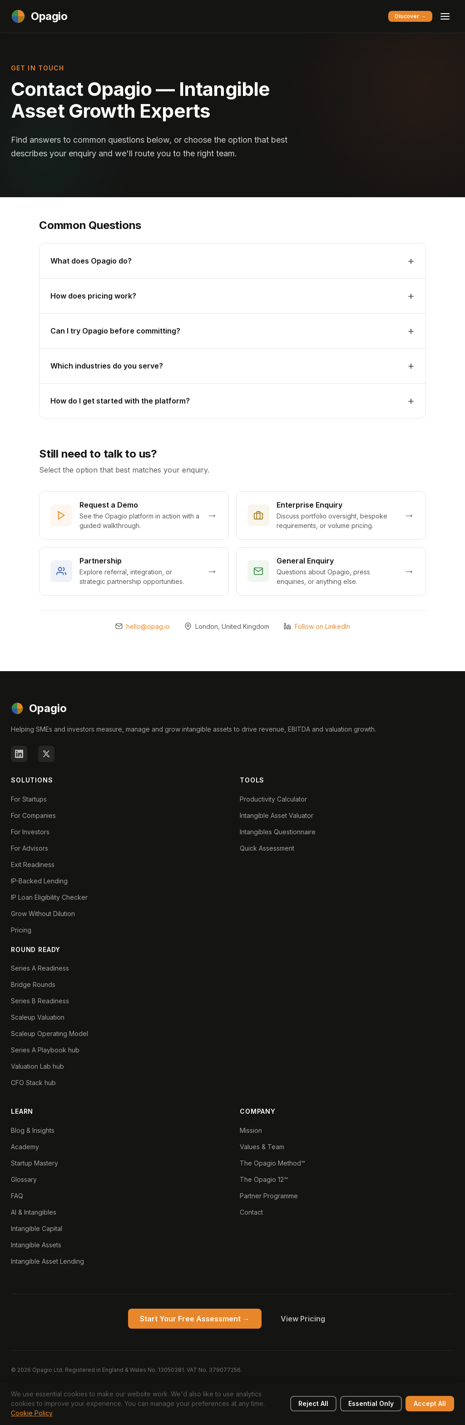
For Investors (30, 832)
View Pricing (303, 1318)
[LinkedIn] (19, 754)
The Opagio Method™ (272, 1163)
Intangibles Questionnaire (278, 832)
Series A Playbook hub (45, 1050)
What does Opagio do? (91, 260)
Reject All (313, 1403)
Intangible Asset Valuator (276, 815)
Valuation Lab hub (37, 1066)
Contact (251, 1212)
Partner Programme (269, 1196)
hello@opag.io (148, 626)
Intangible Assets (36, 1245)
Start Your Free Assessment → (195, 1318)
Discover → (410, 16)
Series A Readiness (40, 968)
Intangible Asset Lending (47, 1261)
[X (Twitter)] (46, 754)
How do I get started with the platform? (120, 400)
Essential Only (371, 1403)
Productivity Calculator (273, 799)
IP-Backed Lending (39, 881)
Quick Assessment (267, 848)
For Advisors (29, 848)
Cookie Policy (32, 1413)
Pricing (21, 930)
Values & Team (262, 1147)
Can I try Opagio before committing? (115, 330)
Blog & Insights (32, 1130)
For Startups (29, 799)
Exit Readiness (32, 864)
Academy (25, 1147)
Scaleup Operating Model (49, 1033)
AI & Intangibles (33, 1212)
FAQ (17, 1196)
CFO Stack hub (33, 1082)
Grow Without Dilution (43, 913)
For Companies (33, 815)
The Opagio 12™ (264, 1179)
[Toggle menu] (445, 16)
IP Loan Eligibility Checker (49, 897)
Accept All (430, 1403)
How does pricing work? (93, 295)
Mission (251, 1130)
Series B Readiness (40, 1001)
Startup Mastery (34, 1163)
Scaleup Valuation (37, 1017)
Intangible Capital (36, 1228)
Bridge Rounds (33, 984)
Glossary (24, 1179)
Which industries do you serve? (106, 365)
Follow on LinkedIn (322, 626)
